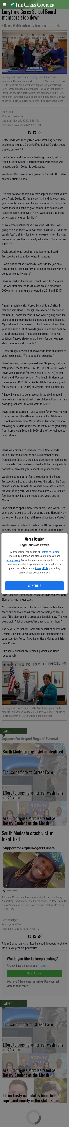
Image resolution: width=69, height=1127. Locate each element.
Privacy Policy (13, 560)
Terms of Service (50, 551)
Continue (34, 586)
